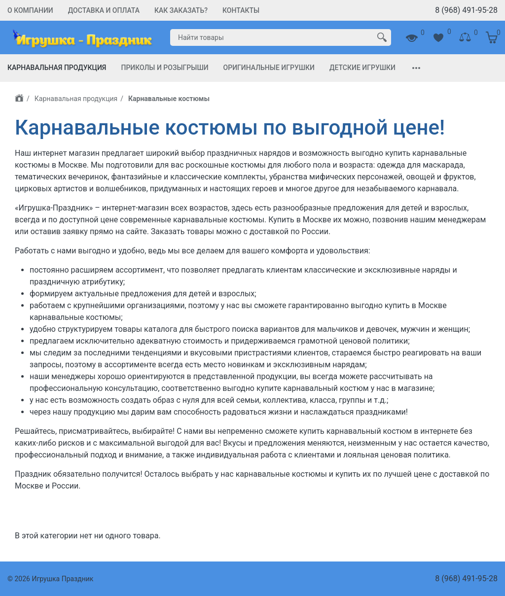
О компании (30, 10)
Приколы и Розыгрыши (164, 67)
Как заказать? (181, 10)
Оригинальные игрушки (269, 67)
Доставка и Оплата (104, 10)
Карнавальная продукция (56, 67)
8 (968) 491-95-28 (466, 10)
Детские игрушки (362, 67)
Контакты (240, 10)
